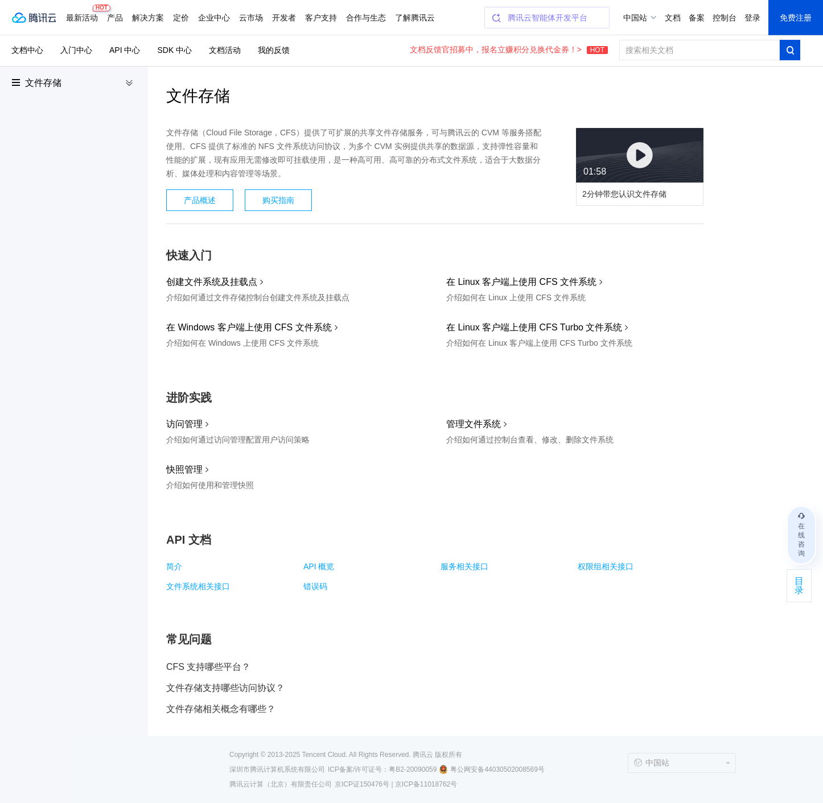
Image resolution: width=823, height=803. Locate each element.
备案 (697, 17)
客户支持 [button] (321, 17)
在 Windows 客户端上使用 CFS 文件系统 (249, 327)
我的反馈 (274, 50)
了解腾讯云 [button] (415, 17)
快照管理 (184, 469)
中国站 (635, 17)
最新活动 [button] (84, 13)
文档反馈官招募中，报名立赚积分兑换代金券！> (509, 49)
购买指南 (278, 200)
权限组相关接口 (605, 566)
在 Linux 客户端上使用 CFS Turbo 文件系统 (534, 327)
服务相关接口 (464, 566)
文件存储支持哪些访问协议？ (225, 688)
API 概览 (318, 566)
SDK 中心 (174, 50)
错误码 (315, 586)
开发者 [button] (284, 17)
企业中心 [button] (214, 17)
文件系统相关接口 (198, 586)
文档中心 (27, 50)
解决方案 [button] (148, 17)
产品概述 (200, 200)
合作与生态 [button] (366, 17)
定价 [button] (181, 17)
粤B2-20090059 (413, 769)
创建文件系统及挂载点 (211, 282)
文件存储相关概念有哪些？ (220, 709)
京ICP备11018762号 (426, 784)
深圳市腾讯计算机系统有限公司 (277, 769)
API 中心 (124, 50)
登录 (752, 17)
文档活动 (225, 50)
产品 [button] (115, 17)
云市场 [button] (251, 17)
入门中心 (76, 50)
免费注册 (796, 17)
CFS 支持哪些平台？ (208, 667)
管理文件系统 (473, 424)
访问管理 (184, 424)
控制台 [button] (724, 17)
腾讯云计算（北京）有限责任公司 (280, 784)
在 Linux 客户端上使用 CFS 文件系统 (521, 282)
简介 (174, 566)
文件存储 (43, 83)
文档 (673, 17)
